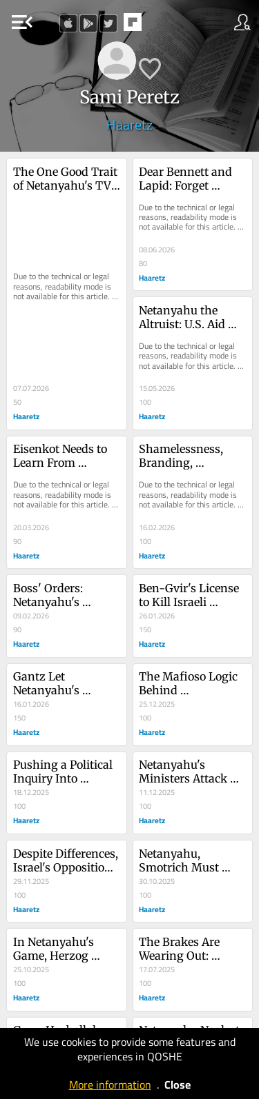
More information (110, 1084)
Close (177, 1084)
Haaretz (129, 124)
